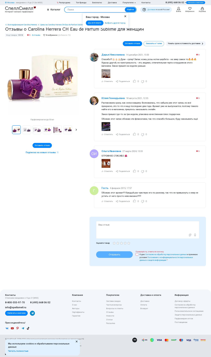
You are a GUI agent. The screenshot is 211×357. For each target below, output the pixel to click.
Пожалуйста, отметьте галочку (150, 252)
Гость (105, 188)
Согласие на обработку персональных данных (166, 254)
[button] (76, 129)
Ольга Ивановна (111, 151)
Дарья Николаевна (113, 54)
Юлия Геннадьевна (113, 98)
